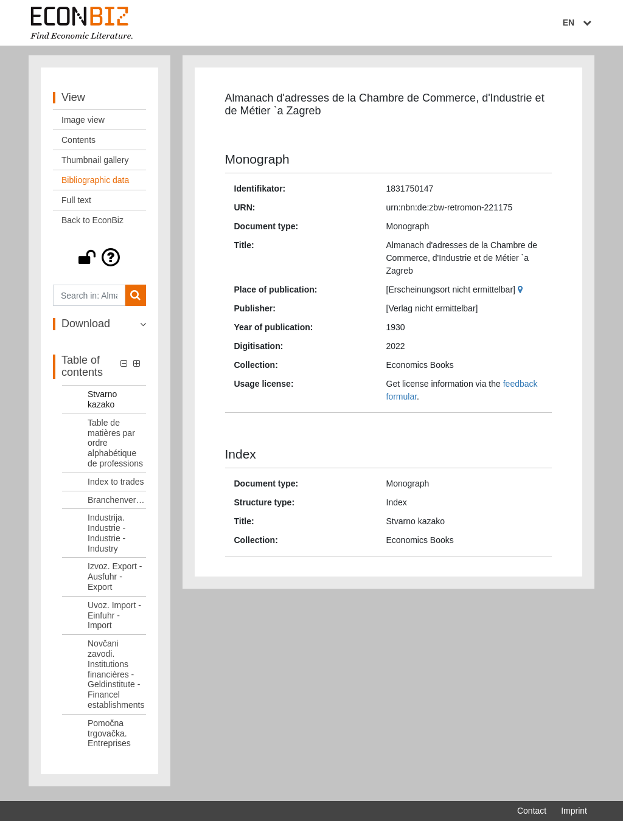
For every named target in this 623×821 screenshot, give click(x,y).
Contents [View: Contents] (78, 143)
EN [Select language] (578, 22)
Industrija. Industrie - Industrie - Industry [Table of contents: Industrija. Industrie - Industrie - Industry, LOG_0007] (106, 536)
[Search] (135, 298)
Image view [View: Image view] (83, 123)
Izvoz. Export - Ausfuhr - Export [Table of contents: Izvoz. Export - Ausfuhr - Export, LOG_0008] (115, 579)
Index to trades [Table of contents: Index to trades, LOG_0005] (116, 484)
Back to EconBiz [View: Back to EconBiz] (92, 223)
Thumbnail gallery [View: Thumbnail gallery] (95, 163)
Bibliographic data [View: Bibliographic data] (95, 183)
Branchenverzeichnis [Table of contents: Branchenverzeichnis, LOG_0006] (117, 502)
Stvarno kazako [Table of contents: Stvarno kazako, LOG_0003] (102, 402)
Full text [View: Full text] (76, 203)
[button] (99, 260)
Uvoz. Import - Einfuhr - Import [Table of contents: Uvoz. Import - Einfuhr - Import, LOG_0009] (114, 618)
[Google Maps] (522, 292)
